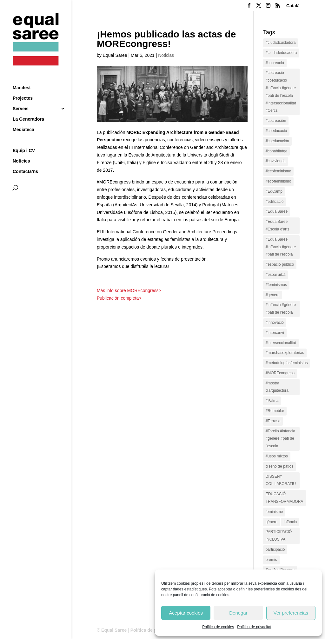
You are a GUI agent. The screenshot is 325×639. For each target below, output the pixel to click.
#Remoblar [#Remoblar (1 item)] (275, 411)
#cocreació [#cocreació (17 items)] (275, 63)
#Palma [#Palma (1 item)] (272, 400)
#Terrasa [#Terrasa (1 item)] (273, 421)
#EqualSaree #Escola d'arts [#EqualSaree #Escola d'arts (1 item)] (277, 225)
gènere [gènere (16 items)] (271, 522)
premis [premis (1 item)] (271, 559)
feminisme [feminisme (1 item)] (274, 511)
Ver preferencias (291, 613)
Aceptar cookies (186, 613)
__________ (25, 128)
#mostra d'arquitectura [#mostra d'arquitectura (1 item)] (277, 387)
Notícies (21, 149)
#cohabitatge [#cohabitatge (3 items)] (277, 151)
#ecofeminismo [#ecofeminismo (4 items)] (278, 181)
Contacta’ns (25, 159)
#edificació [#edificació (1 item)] (275, 201)
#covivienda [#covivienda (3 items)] (276, 161)
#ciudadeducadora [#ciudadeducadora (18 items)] (281, 52)
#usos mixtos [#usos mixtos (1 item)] (277, 456)
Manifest (22, 76)
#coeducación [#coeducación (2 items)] (277, 141)
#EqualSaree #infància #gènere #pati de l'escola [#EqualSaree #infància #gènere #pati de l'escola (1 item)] (281, 247)
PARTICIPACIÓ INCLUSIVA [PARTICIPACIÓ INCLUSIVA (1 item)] (279, 535)
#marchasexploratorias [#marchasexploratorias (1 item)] (285, 352)
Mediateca (23, 118)
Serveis (21, 97)
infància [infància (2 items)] (290, 522)
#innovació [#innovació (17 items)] (275, 322)
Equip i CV (24, 138)
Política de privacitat (254, 627)
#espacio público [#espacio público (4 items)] (280, 264)
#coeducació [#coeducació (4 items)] (276, 131)
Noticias (166, 55)
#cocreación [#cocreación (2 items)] (276, 120)
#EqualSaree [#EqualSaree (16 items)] (277, 211)
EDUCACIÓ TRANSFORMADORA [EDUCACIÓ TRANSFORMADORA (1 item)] (284, 498)
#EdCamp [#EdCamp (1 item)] (274, 191)
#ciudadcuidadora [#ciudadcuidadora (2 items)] (281, 42)
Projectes (23, 86)
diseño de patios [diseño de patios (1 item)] (279, 466)
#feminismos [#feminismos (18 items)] (276, 285)
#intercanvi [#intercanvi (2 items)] (275, 332)
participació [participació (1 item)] (275, 549)
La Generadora (28, 107)
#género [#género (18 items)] (273, 295)
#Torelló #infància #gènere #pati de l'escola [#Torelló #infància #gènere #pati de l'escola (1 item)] (280, 439)
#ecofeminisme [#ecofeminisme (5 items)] (278, 171)
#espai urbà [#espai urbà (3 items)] (276, 274)
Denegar (238, 613)
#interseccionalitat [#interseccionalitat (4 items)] (281, 343)
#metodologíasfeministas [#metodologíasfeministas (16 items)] (287, 363)
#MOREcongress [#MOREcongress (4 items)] (280, 373)
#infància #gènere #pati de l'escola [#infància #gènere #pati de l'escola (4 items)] (281, 309)
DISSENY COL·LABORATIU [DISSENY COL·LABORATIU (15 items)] (281, 480)
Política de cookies (218, 627)
